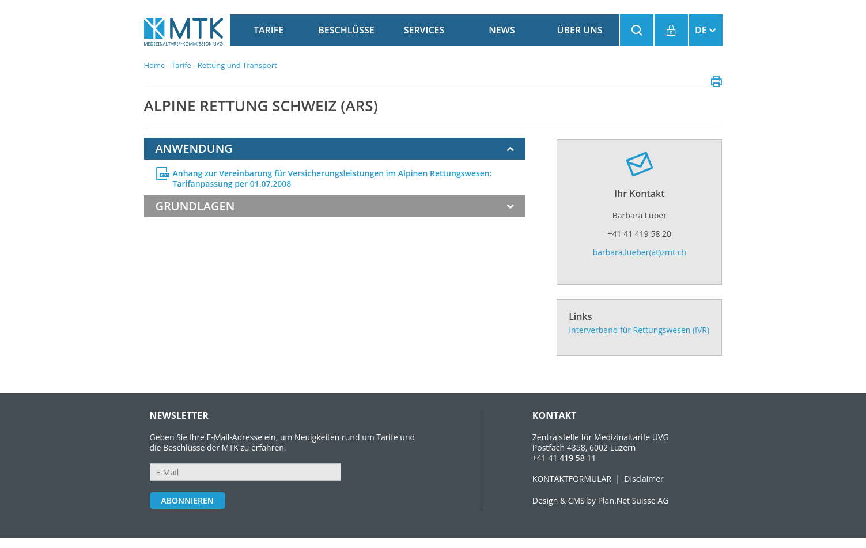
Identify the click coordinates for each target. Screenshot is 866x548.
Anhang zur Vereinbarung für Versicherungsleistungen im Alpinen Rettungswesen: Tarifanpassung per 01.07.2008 (332, 178)
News (502, 30)
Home (154, 65)
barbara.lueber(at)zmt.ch (639, 252)
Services (424, 30)
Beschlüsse (346, 30)
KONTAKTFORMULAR (571, 478)
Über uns (580, 30)
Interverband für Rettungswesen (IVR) (639, 329)
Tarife (268, 30)
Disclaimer (643, 478)
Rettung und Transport (237, 65)
